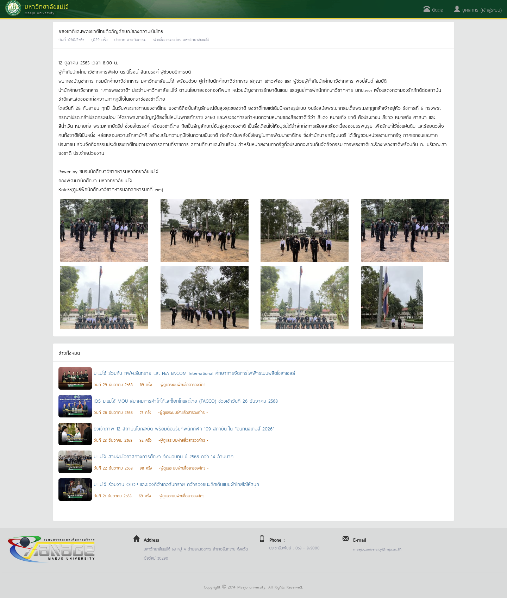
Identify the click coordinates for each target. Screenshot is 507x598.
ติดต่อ (433, 9)
